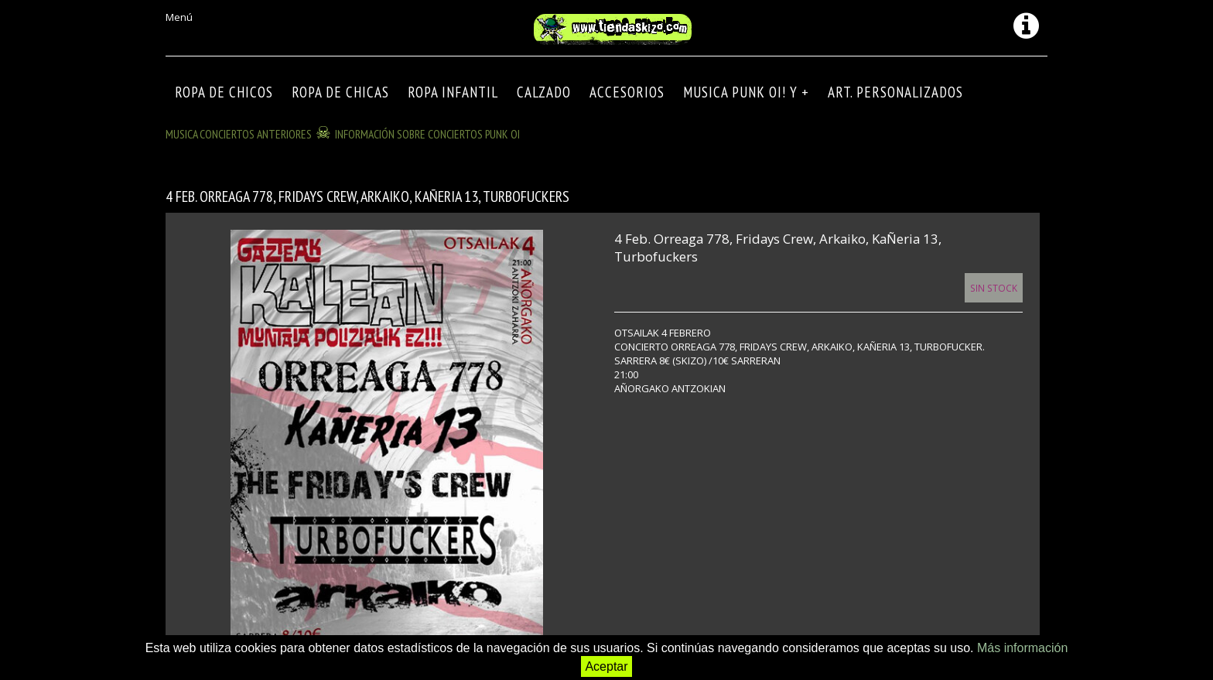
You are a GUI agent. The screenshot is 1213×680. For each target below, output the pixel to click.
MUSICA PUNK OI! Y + (746, 92)
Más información (1022, 647)
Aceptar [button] (606, 666)
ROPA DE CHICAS (340, 92)
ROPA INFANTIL (453, 92)
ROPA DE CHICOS (224, 92)
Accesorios (627, 92)
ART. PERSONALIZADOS (895, 92)
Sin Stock (993, 288)
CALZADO (544, 92)
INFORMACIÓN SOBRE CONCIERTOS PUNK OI (427, 134)
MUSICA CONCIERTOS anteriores (239, 134)
